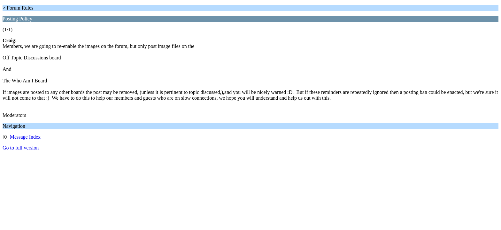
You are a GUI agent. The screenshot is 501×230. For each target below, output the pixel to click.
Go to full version (21, 147)
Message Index (25, 137)
